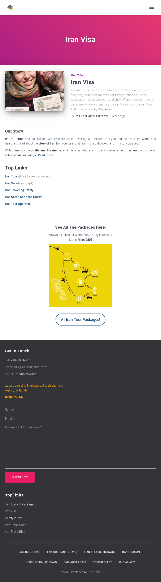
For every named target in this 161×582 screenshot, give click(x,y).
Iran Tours (12, 176)
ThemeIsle (94, 572)
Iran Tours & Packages (20, 504)
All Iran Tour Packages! (80, 319)
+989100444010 (21, 360)
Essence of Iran (29, 552)
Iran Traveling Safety (19, 190)
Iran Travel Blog (15, 531)
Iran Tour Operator (17, 204)
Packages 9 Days (75, 562)
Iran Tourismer (132, 552)
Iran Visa (77, 75)
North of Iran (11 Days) (41, 562)
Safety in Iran (13, 518)
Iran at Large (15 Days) (99, 552)
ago (117, 116)
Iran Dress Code (15, 525)
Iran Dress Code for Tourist (23, 197)
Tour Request (102, 562)
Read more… (106, 109)
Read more (45, 155)
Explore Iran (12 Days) (62, 552)
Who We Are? (27, 374)
